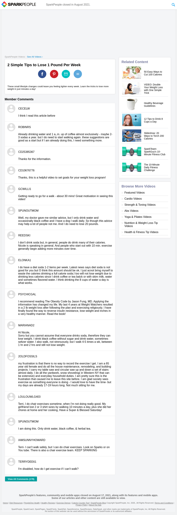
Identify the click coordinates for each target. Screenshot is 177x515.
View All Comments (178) (21, 479)
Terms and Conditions (164, 503)
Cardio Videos (133, 198)
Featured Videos (134, 192)
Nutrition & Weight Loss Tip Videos (141, 224)
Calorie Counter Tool (80, 503)
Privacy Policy (81, 505)
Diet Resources (16, 503)
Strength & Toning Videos (140, 204)
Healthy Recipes (48, 503)
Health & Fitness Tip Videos (141, 232)
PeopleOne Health (32, 503)
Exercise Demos (63, 503)
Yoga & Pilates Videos (138, 216)
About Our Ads (95, 505)
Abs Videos (131, 210)
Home (5, 503)
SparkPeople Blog (98, 503)
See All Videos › (35, 56)
